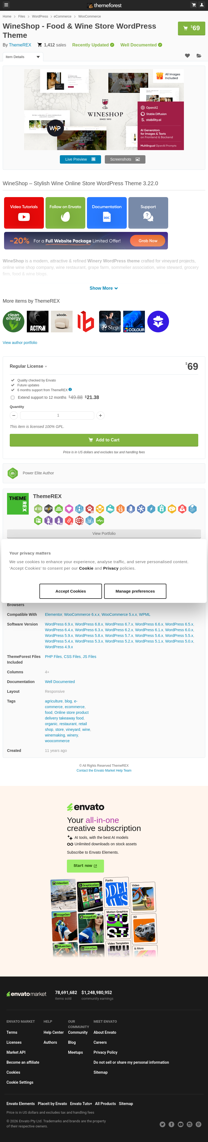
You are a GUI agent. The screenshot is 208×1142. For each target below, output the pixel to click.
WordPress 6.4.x (59, 630)
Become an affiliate (22, 1062)
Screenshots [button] (120, 159)
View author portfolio (20, 342)
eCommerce (62, 16)
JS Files (89, 656)
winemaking (55, 735)
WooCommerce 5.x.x (119, 614)
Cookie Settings (19, 1082)
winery (72, 735)
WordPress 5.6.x (149, 635)
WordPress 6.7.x (119, 624)
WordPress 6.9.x (59, 624)
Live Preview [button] (76, 159)
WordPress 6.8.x (89, 624)
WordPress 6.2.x (119, 630)
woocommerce (57, 741)
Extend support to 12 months (58, 397)
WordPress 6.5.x (179, 624)
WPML (144, 614)
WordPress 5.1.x (149, 641)
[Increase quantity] (100, 415)
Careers (100, 1042)
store (59, 729)
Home (7, 16)
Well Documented (60, 682)
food (48, 712)
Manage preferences (135, 591)
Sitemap (100, 1072)
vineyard (73, 729)
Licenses (14, 1042)
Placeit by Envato (52, 1104)
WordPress (40, 16)
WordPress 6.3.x (89, 630)
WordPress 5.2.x (119, 641)
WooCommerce (89, 16)
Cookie (87, 568)
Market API (15, 1052)
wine (86, 729)
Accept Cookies (71, 591)
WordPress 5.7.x (119, 635)
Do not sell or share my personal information (131, 1062)
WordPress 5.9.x (59, 635)
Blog (72, 1042)
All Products (105, 1104)
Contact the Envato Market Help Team (104, 770)
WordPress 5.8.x (89, 635)
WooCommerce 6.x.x (81, 614)
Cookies (13, 1072)
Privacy (111, 568)
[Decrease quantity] (14, 415)
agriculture (54, 701)
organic (51, 724)
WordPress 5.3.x (89, 641)
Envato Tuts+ (81, 1104)
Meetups (75, 1052)
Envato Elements (20, 1104)
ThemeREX (20, 45)
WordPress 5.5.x (179, 635)
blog (68, 701)
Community (77, 1032)
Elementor (53, 614)
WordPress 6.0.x (179, 630)
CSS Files (72, 656)
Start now (83, 866)
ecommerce (74, 707)
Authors (50, 1042)
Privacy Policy (105, 1052)
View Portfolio (103, 533)
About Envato (104, 1032)
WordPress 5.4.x (59, 641)
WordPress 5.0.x (179, 641)
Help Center (54, 1032)
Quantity (17, 407)
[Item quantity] (57, 415)
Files (21, 16)
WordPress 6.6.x (149, 624)
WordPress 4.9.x (59, 647)
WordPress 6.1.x (149, 630)
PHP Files (53, 656)
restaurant (68, 724)
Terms (11, 1032)
